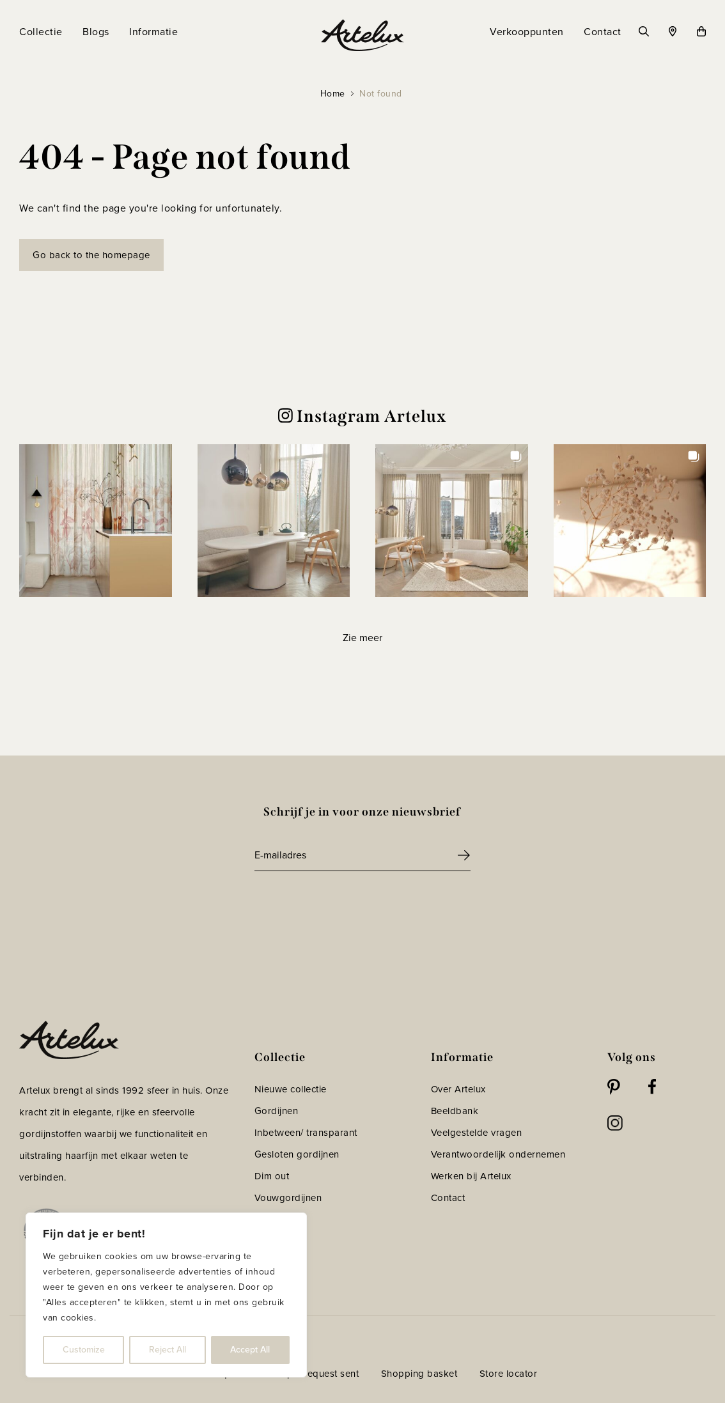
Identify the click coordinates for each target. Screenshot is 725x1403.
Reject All (167, 1349)
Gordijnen (276, 1111)
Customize (84, 1349)
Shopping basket (419, 1374)
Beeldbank (455, 1111)
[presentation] (351, 906)
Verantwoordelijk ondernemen (498, 1154)
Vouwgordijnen (288, 1198)
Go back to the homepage (91, 255)
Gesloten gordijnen (296, 1154)
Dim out (272, 1176)
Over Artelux (458, 1089)
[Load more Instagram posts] (362, 638)
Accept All (250, 1349)
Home (332, 93)
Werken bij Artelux (471, 1176)
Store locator (508, 1374)
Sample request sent (313, 1374)
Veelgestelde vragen (476, 1133)
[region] (166, 1295)
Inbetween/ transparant (305, 1133)
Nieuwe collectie (290, 1089)
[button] (95, 520)
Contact (448, 1198)
